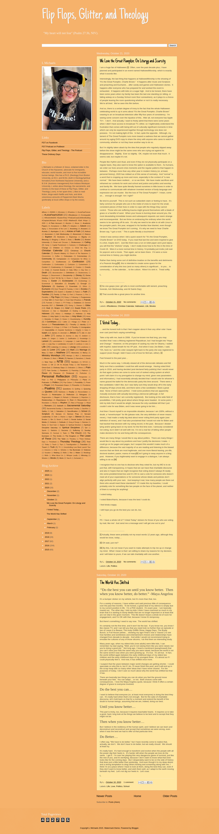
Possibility (79, 382)
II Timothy (74, 327)
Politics (114, 566)
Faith (85, 292)
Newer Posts (104, 796)
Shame (62, 417)
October (51, 499)
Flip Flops (55, 297)
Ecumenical (46, 283)
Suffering (76, 430)
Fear (64, 294)
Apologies (55, 231)
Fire (86, 294)
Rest (71, 400)
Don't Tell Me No (57, 278)
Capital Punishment (59, 245)
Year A (69, 458)
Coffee (57, 256)
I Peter (83, 322)
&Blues (44, 212)
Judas (44, 338)
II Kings (56, 327)
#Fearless (71, 212)
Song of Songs (74, 422)
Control (44, 267)
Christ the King (81, 248)
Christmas (74, 251)
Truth (52, 447)
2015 (47, 549)
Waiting (56, 453)
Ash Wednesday (62, 234)
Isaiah (44, 333)
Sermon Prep (73, 414)
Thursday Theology (70, 441)
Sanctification (72, 411)
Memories (75, 353)
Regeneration (46, 397)
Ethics (85, 286)
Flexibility (45, 297)
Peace (44, 373)
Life (146, 306)
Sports (44, 430)
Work (61, 458)
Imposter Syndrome (65, 330)
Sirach (59, 419)
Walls (65, 453)
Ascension (49, 234)
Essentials (73, 286)
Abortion (68, 223)
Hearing (84, 311)
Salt (51, 411)
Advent (83, 226)
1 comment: (129, 782)
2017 (47, 541)
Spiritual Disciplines (71, 427)
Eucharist (46, 289)
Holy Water (65, 316)
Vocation (48, 453)
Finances (79, 294)
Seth (55, 417)
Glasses (79, 305)
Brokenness (76, 242)
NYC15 (85, 362)
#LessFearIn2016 (53, 215)
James (54, 333)
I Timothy (72, 324)
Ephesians (46, 286)
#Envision (61, 212)
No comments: (130, 302)
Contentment (83, 264)
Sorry (44, 425)
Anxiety (45, 231)
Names (70, 358)
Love (113, 786)
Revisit (54, 403)
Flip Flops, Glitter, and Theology (95, 15)
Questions (67, 389)
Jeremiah (63, 333)
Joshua (59, 336)
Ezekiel (69, 292)
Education (59, 283)
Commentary (82, 256)
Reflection (71, 394)
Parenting (75, 370)
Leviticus (79, 344)
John (47, 335)
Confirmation (46, 264)
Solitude (62, 422)
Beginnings (73, 237)
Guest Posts (80, 308)
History (58, 313)
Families (45, 294)
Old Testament (82, 365)
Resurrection (82, 400)
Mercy (85, 353)
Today (47, 444)
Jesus (73, 332)
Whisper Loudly (72, 455)
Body (70, 239)
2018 (47, 537)
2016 (47, 545)
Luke (63, 350)
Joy (76, 336)
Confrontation (59, 264)
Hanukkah (64, 311)
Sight (70, 417)
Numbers (74, 362)
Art (63, 231)
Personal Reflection (56, 376)
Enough (84, 283)
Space (62, 425)
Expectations (47, 292)
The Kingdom (70, 436)
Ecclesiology (82, 281)
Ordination (71, 367)
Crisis (47, 270)
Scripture (46, 414)
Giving (70, 305)
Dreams (85, 278)
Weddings (86, 453)
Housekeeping (75, 319)
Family (56, 294)
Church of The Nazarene (79, 253)
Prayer (47, 385)
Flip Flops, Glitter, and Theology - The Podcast (62, 150)
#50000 (52, 212)
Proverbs (75, 385)
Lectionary (62, 344)
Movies (152, 306)
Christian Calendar (126, 306)
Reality (71, 392)
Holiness (79, 313)
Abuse (77, 223)
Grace (57, 308)
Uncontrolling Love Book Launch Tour (77, 447)
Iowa (86, 330)
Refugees (83, 394)
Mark (72, 350)
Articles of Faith (73, 231)
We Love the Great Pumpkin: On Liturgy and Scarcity (132, 61)
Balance (87, 234)
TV (60, 447)
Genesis (59, 305)
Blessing (45, 239)
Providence (87, 385)
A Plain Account (55, 223)
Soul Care (53, 425)
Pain (88, 367)
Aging (44, 229)
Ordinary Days (59, 367)
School (126, 786)
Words (53, 458)
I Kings (74, 322)
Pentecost (70, 373)
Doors (69, 278)
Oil (52, 365)
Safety (44, 411)
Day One (84, 270)
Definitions (70, 273)
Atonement (77, 234)
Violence (87, 450)
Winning (84, 455)
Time (88, 442)
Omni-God (46, 367)
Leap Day (51, 344)
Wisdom (44, 458)
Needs (88, 358)
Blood (63, 239)
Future (57, 303)
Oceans (44, 365)
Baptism (48, 237)
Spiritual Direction (74, 425)
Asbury (87, 231)
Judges (53, 338)
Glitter (87, 305)
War (71, 453)
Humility (86, 319)
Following (74, 297)
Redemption (56, 394)
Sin (51, 419)
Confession (78, 261)
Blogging (55, 239)
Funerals (49, 303)
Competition (46, 262)
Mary (44, 353)
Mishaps (69, 355)
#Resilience (112, 306)
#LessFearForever (84, 212)
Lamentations (57, 341)
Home (137, 796)
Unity (55, 450)
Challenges (83, 245)
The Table (61, 439)
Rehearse (75, 397)
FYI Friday (67, 303)
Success (64, 430)
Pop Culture (67, 382)
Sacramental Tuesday (71, 408)
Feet (71, 294)
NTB (60, 361)
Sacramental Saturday (78, 405)
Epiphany (60, 286)
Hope (57, 319)
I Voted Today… (110, 323)
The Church (76, 433)
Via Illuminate (75, 450)
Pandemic (64, 370)
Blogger (135, 828)
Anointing (73, 229)
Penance (57, 373)
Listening (54, 347)
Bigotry (84, 237)
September (52, 519)
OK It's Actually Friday (65, 365)
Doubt (76, 278)
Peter (44, 380)
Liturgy (73, 347)
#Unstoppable (85, 215)
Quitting (77, 389)
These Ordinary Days (51, 154)
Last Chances (81, 341)
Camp (47, 245)
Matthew (60, 352)
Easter (54, 281)
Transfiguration (71, 444)
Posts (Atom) (114, 802)
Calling (87, 242)
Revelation (45, 403)
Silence (78, 416)
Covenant (68, 267)
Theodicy (73, 439)
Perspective (83, 377)
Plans (85, 380)
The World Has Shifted (114, 583)
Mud (54, 358)
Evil (77, 289)
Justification (72, 338)
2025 (47, 471)
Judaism (85, 336)
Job (83, 333)
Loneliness (84, 347)
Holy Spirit (54, 316)
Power (88, 382)
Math (51, 353)
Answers (84, 229)
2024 (47, 475)
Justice (61, 338)
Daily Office (73, 270)
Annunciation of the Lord (58, 229)
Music (61, 358)
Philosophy (74, 380)
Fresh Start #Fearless (73, 300)
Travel (44, 447)
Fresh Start (59, 300)
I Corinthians (51, 322)
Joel (89, 333)
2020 (43, 223)
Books (77, 239)
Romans (48, 405)
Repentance (61, 400)
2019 (47, 533)
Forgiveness (85, 297)
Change (45, 248)
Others (80, 367)
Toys (61, 444)
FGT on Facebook (50, 142)
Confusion (71, 264)
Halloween (139, 306)
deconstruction (57, 273)
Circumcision (46, 256)
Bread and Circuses (60, 242)
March (50, 523)
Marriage (83, 350)
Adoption (74, 226)
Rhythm (63, 403)
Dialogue (45, 275)
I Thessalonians (58, 324)
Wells (46, 455)
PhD (51, 380)
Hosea (64, 319)
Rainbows (62, 392)
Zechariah (77, 458)
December (52, 491)
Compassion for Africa (79, 259)
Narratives (79, 358)
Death (44, 272)
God (48, 308)
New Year (49, 362)
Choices (67, 248)
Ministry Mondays (51, 355)
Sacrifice (85, 408)
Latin (43, 344)
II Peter (64, 327)
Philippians (61, 380)
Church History (60, 253)
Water (78, 453)
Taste (65, 433)
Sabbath (60, 406)
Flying (66, 297)
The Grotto (57, 436)
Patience (85, 370)
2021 (47, 483)
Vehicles (63, 450)
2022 (47, 479)
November (52, 495)
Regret (57, 397)
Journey (68, 336)
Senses (59, 414)
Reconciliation (83, 392)
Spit (86, 428)
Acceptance (55, 226)
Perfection (83, 373)
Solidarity (53, 422)
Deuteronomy (83, 273)
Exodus (84, 289)
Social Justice (76, 419)
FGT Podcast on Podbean (53, 146)
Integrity (78, 330)
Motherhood (86, 355)
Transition (83, 444)
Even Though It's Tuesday (64, 289)
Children (56, 248)
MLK (77, 355)
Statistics (54, 430)
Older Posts (170, 796)
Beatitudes (61, 237)
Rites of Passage (77, 403)
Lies (86, 344)
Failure (77, 292)
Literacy (64, 347)
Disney (79, 275)
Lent (71, 344)
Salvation (60, 411)
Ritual (88, 403)
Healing (75, 311)
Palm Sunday (52, 370)
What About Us (57, 455)
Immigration (85, 327)
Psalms (50, 388)
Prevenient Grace (62, 385)
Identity (83, 324)
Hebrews (46, 313)
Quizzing (87, 389)
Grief (67, 308)
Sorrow (85, 422)
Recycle (44, 394)
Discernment (55, 275)
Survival (56, 433)
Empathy (71, 283)
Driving (44, 281)
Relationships (47, 400)
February (51, 527)
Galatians (77, 303)
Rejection (85, 397)
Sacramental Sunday (54, 408)
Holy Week (77, 316)
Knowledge (84, 338)
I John (64, 322)
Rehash (66, 397)
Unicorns (47, 450)
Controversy (56, 267)
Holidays (67, 313)
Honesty (47, 319)
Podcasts (45, 382)
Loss (44, 350)
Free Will (48, 300)
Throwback (52, 442)
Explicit (60, 292)
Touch (54, 444)
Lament (45, 341)
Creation (79, 267)
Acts (64, 226)
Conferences (61, 262)
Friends (87, 300)
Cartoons (72, 245)
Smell (66, 419)
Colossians (68, 256)
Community (47, 259)
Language (69, 341)
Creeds (87, 267)
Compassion (61, 259)
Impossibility (49, 330)
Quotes (48, 391)
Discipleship (67, 275)
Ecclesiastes (67, 281)
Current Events (59, 270)
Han (54, 311)
